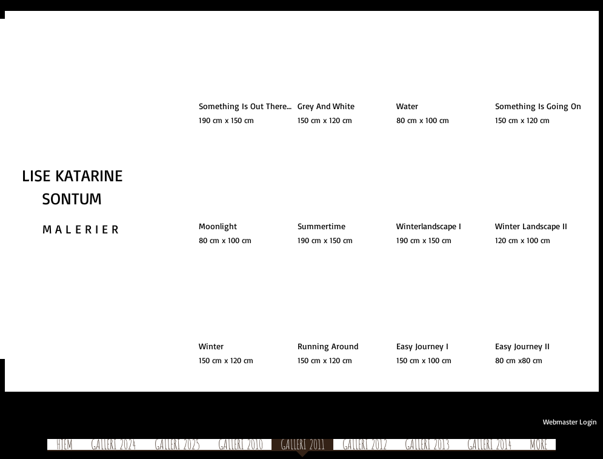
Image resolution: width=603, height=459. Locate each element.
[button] (245, 79)
